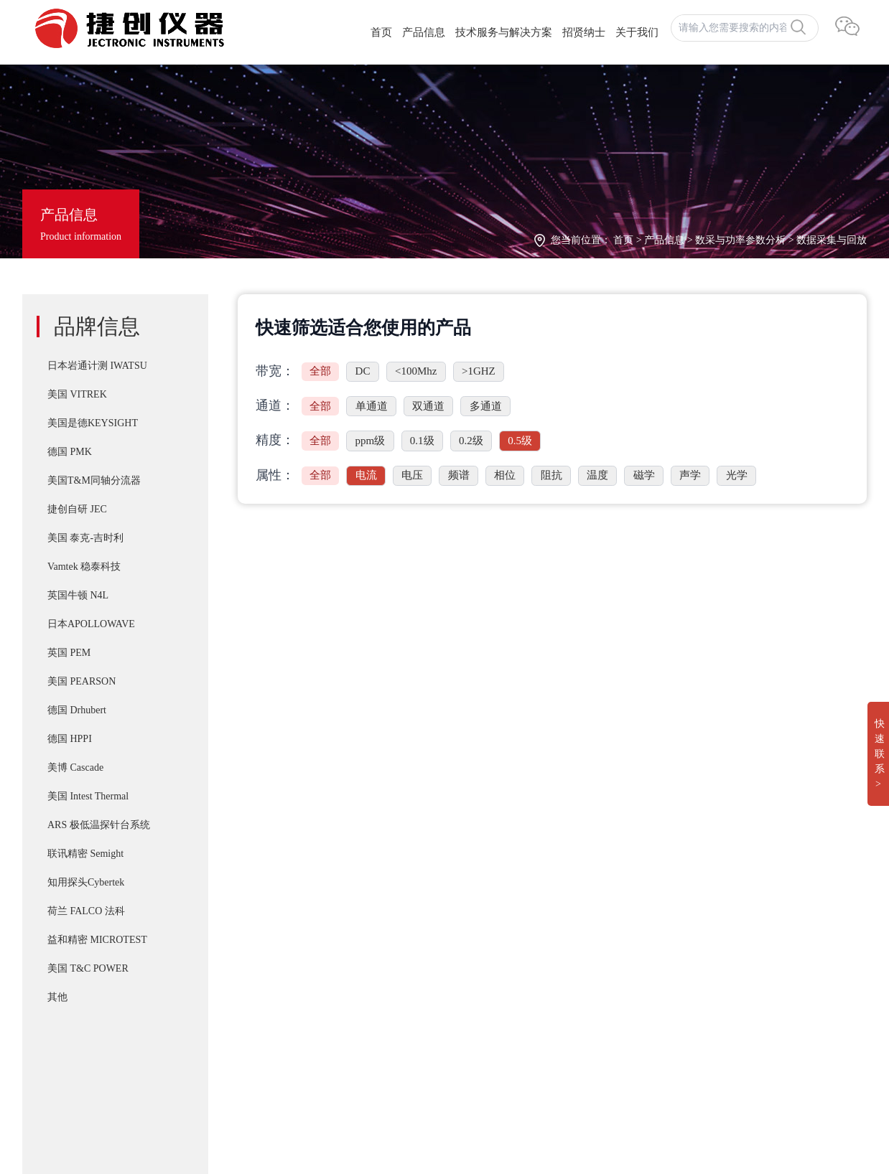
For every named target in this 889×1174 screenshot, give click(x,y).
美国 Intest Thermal (88, 796)
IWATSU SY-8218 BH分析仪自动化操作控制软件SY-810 (489, 872)
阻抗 (551, 475)
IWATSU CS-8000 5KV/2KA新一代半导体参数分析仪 (483, 987)
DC (363, 371)
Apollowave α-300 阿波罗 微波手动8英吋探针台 (470, 1073)
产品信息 (423, 32)
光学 (737, 475)
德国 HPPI (69, 738)
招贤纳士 (583, 32)
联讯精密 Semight (85, 853)
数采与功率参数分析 (740, 240)
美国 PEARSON (81, 681)
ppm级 (370, 440)
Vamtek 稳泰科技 (84, 566)
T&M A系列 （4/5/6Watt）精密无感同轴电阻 (464, 958)
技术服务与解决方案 (503, 32)
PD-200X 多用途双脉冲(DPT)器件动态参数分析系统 (482, 930)
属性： (275, 475)
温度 (597, 475)
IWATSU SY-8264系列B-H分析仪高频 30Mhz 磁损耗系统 (491, 1016)
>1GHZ (478, 371)
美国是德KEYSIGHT (92, 423)
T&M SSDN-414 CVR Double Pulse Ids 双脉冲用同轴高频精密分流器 (519, 901)
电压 (412, 475)
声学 (690, 475)
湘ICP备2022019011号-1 (81, 1077)
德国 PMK (69, 451)
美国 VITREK (77, 394)
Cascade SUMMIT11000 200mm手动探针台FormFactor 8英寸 (499, 1045)
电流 (366, 475)
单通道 (371, 406)
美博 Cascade (75, 767)
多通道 (486, 406)
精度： (275, 440)
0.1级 (422, 440)
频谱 (459, 475)
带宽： (275, 371)
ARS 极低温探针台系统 (98, 825)
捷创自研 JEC (77, 509)
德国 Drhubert (76, 710)
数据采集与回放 (831, 240)
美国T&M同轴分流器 (94, 480)
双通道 (428, 406)
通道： (275, 405)
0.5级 (520, 440)
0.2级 (471, 440)
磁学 (644, 475)
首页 (381, 32)
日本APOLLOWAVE (91, 624)
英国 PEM (68, 652)
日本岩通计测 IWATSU (97, 365)
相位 (505, 475)
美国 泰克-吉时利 (85, 537)
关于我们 (636, 32)
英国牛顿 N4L (77, 595)
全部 (320, 371)
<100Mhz (416, 371)
